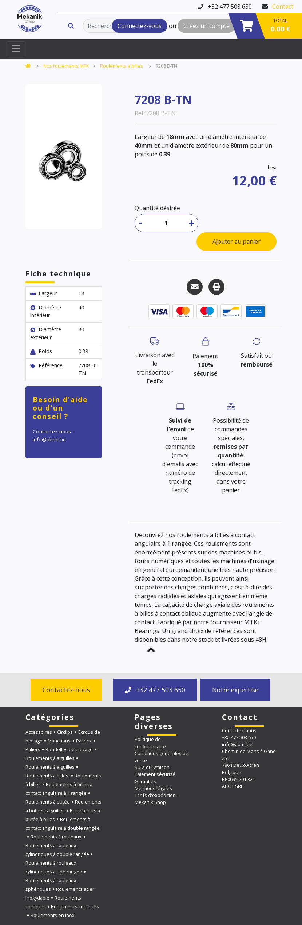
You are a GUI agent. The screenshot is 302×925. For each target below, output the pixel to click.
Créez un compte (206, 26)
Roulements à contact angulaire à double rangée (62, 823)
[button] (151, 650)
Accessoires (38, 732)
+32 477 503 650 (155, 689)
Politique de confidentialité (150, 742)
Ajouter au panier (236, 241)
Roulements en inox (53, 915)
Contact (282, 7)
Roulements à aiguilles (50, 758)
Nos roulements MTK (66, 66)
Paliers (84, 740)
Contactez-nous (66, 689)
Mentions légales (153, 788)
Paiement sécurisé (155, 774)
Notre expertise (235, 689)
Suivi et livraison (152, 767)
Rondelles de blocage (69, 749)
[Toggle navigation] (16, 48)
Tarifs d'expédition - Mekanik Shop (156, 798)
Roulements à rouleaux (56, 836)
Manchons (59, 740)
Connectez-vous (140, 26)
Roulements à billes (122, 66)
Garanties (145, 781)
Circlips (65, 732)
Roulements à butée (47, 801)
